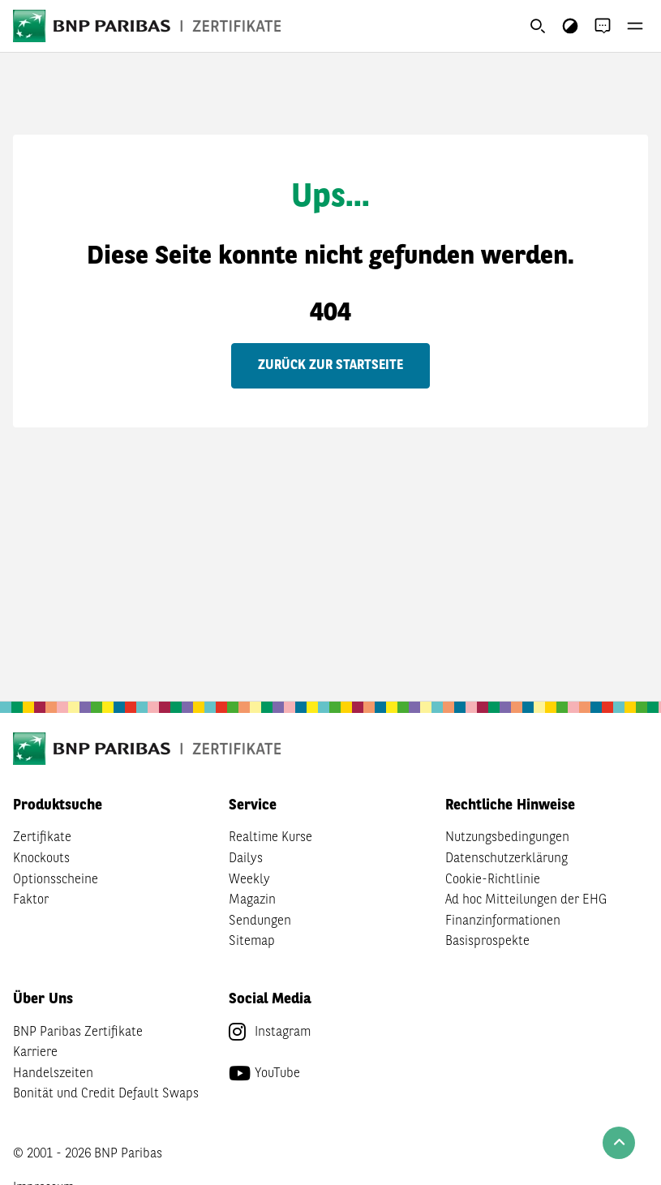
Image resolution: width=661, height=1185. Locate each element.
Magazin (252, 900)
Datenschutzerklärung (506, 858)
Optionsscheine (55, 880)
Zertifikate (42, 837)
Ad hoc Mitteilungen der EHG (526, 900)
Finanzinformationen (502, 921)
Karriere (35, 1052)
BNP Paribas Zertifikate (78, 1032)
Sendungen (260, 921)
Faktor (31, 900)
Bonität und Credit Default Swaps (106, 1094)
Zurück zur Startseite (330, 365)
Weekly (249, 880)
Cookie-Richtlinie (492, 880)
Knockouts (41, 858)
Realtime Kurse (270, 837)
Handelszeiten (53, 1073)
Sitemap (252, 941)
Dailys (246, 858)
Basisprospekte (487, 941)
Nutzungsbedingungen (507, 837)
